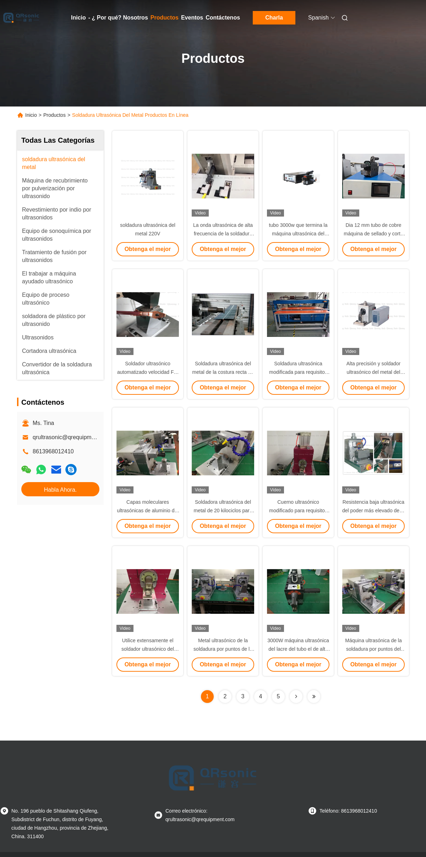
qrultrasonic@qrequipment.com (72, 437)
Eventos (192, 18)
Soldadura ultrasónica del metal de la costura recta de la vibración (223, 372)
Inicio (78, 18)
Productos (165, 18)
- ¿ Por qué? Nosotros (118, 18)
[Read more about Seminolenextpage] (296, 696)
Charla (274, 18)
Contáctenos (223, 18)
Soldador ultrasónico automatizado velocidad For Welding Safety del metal (147, 372)
